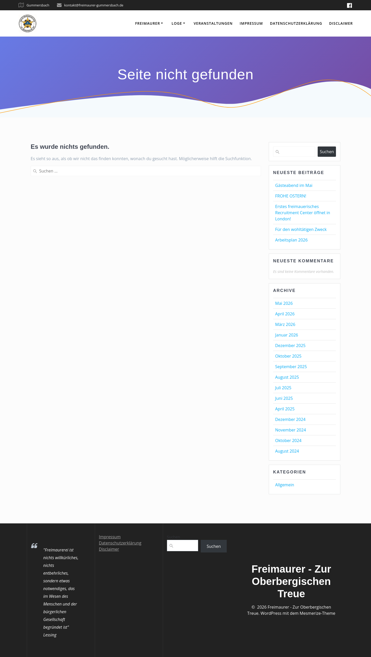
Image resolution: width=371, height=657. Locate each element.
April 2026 (284, 314)
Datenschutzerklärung (296, 23)
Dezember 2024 (290, 419)
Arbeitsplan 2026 (291, 240)
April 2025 (284, 409)
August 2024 (287, 451)
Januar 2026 (286, 335)
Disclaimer (341, 23)
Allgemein (284, 485)
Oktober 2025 (288, 356)
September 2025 (291, 366)
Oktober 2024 (288, 440)
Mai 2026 (284, 303)
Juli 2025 (283, 388)
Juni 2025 (284, 398)
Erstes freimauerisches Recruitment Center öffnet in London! (302, 213)
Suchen (327, 151)
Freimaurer (147, 23)
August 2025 (287, 377)
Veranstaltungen (213, 23)
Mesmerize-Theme (317, 613)
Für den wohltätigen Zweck (301, 229)
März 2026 (285, 324)
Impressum (251, 23)
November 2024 (290, 430)
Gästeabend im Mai (294, 185)
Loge (177, 23)
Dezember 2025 (290, 345)
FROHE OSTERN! (290, 196)
